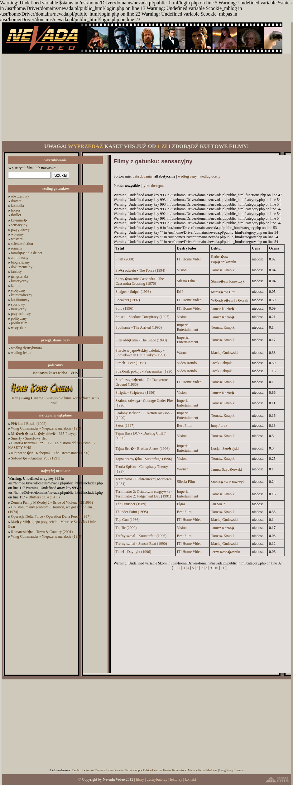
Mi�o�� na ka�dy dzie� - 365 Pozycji (44, 433)
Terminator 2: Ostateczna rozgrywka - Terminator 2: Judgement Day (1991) (144, 493)
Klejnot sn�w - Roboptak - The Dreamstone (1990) (50, 453)
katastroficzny (21, 295)
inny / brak (219, 425)
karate (15, 285)
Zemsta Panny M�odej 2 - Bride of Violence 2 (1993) (52, 502)
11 (222, 568)
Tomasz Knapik (222, 270)
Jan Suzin (218, 504)
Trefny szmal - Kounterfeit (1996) (141, 536)
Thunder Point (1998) (132, 512)
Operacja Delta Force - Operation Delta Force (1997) (50, 516)
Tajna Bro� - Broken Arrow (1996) (143, 448)
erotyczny (18, 290)
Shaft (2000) (125, 259)
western (16, 239)
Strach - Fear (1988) (131, 363)
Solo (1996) (124, 308)
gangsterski (19, 276)
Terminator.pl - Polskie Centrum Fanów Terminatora (155, 770)
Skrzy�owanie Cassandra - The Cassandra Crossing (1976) (140, 281)
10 (216, 568)
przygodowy (20, 229)
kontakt (190, 779)
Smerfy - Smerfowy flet (28, 438)
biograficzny (20, 262)
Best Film (184, 425)
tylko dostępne (153, 185)
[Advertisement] (146, 97)
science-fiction (22, 243)
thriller (16, 215)
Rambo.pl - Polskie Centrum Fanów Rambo (97, 770)
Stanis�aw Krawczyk (228, 281)
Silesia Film (186, 281)
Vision (182, 270)
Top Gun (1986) (128, 519)
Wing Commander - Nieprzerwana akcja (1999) (46, 428)
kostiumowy (20, 299)
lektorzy (176, 779)
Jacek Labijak (221, 363)
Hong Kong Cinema (231, 770)
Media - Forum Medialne (202, 770)
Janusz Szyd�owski (226, 469)
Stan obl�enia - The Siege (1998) (141, 340)
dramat (16, 201)
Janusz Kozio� (223, 309)
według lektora (22, 352)
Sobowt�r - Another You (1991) (35, 458)
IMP (180, 291)
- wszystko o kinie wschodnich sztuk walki (55, 400)
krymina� (19, 220)
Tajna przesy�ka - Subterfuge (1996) (144, 459)
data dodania (142, 176)
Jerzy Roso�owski (225, 552)
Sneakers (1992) (128, 300)
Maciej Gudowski (224, 352)
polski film (19, 323)
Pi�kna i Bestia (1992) (28, 423)
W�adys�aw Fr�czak (229, 300)
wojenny (17, 234)
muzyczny (18, 309)
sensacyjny (19, 225)
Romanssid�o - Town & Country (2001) (42, 532)
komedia (17, 205)
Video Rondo (187, 363)
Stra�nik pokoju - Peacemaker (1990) (145, 371)
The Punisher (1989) (131, 504)
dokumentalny (21, 267)
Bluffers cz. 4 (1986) (44, 497)
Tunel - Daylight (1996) (133, 552)
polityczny (19, 318)
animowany (19, 257)
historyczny (19, 281)
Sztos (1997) (125, 425)
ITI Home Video (189, 259)
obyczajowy (20, 196)
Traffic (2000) (126, 528)
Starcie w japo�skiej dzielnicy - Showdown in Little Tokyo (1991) (141, 352)
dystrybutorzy (156, 779)
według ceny (187, 176)
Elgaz (181, 504)
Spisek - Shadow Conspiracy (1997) (143, 317)
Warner (182, 352)
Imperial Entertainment (187, 327)
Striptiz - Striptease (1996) (136, 392)
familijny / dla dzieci (26, 253)
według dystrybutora (26, 348)
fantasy (16, 271)
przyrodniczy (21, 314)
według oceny (209, 176)
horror (15, 210)
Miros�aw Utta (223, 292)
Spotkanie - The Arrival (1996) (139, 327)
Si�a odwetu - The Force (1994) (140, 270)
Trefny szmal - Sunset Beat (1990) (141, 543)
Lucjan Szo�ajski (225, 448)
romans (16, 248)
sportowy (18, 304)
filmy (140, 779)
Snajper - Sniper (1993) (133, 291)
